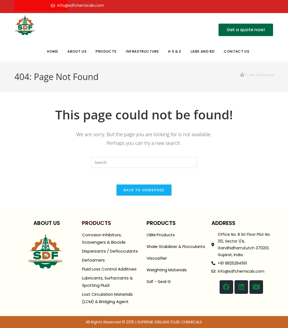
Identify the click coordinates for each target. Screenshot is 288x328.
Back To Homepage (144, 189)
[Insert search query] (144, 162)
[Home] (242, 74)
